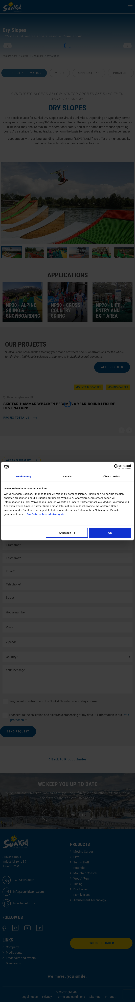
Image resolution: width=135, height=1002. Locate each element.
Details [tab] (67, 476)
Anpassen (67, 532)
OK (110, 532)
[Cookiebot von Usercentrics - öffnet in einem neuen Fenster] (116, 466)
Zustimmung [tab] (23, 476)
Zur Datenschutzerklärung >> (45, 513)
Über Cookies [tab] (111, 476)
